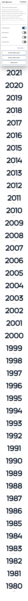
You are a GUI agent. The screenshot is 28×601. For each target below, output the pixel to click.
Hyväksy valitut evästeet (14, 57)
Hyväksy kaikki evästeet (14, 52)
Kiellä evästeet (14, 62)
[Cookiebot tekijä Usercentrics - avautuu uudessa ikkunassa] (21, 2)
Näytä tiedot (20, 48)
